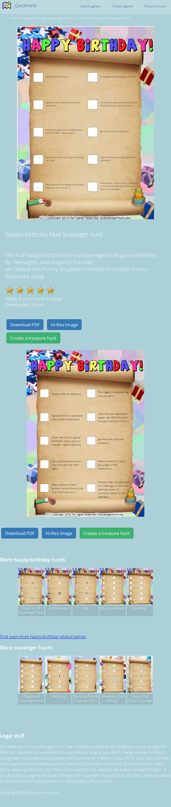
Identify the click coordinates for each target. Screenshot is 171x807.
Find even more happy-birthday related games (43, 637)
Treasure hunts (155, 6)
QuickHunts (26, 5)
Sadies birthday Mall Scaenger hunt (103, 18)
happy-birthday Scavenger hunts (48, 18)
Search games (91, 6)
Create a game (122, 6)
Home (15, 18)
